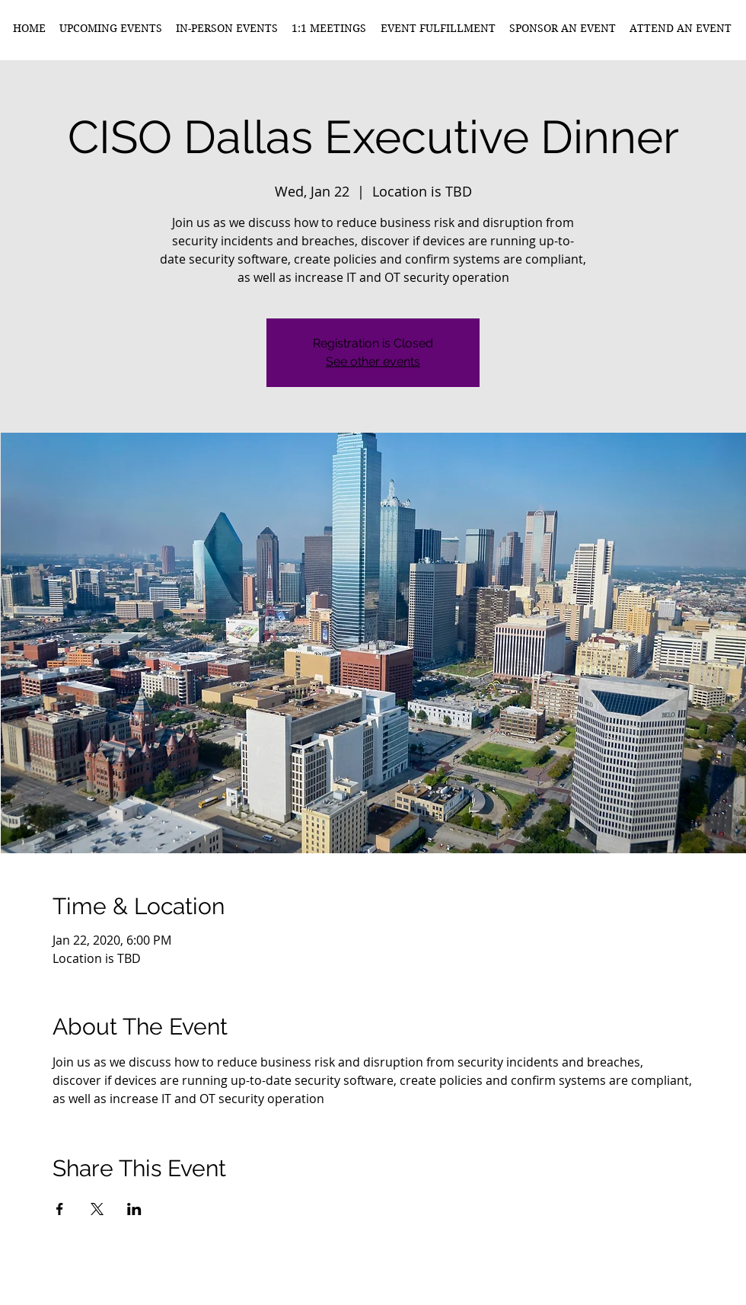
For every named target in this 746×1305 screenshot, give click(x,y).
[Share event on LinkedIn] (134, 1209)
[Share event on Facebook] (60, 1209)
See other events (373, 361)
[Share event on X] (97, 1209)
